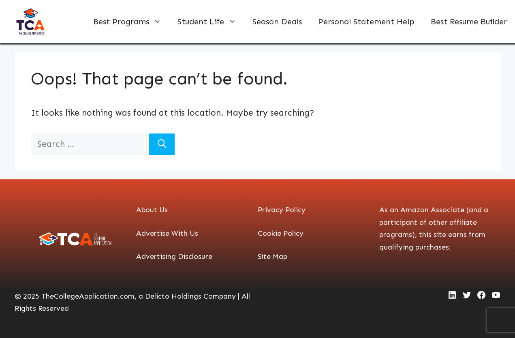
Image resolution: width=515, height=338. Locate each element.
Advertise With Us (167, 233)
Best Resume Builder (469, 21)
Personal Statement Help (366, 21)
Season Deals (277, 21)
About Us (152, 209)
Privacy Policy (282, 209)
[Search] (162, 144)
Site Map (272, 256)
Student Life (210, 21)
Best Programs (131, 21)
